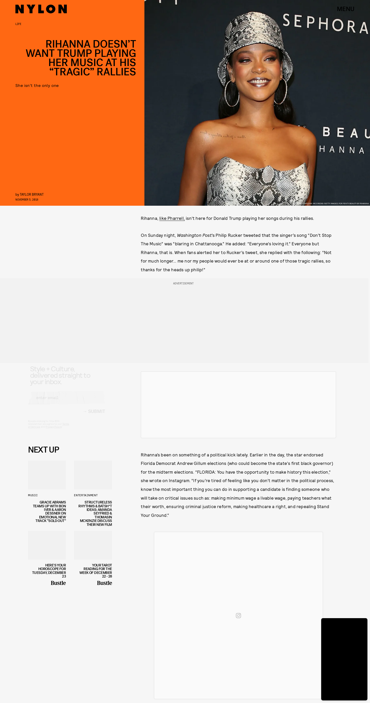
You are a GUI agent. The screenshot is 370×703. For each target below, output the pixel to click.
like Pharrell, (172, 218)
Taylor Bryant (32, 194)
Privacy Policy (53, 431)
